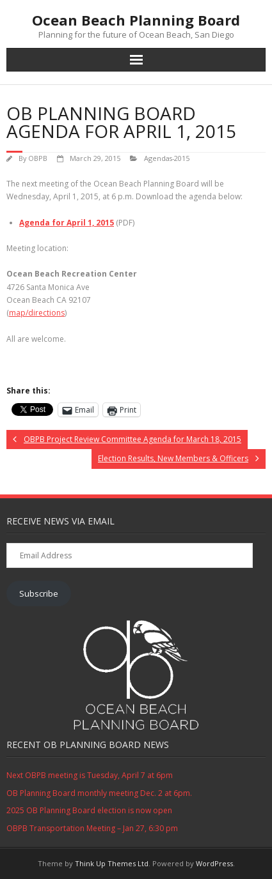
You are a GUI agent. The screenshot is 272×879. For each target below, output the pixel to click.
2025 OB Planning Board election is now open (89, 810)
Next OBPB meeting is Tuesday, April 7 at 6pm (89, 775)
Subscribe (38, 593)
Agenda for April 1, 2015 (66, 222)
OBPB (37, 158)
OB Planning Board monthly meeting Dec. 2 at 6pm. (99, 793)
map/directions (37, 312)
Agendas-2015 (166, 158)
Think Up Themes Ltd (111, 863)
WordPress (214, 863)
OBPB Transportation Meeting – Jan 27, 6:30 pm (92, 828)
